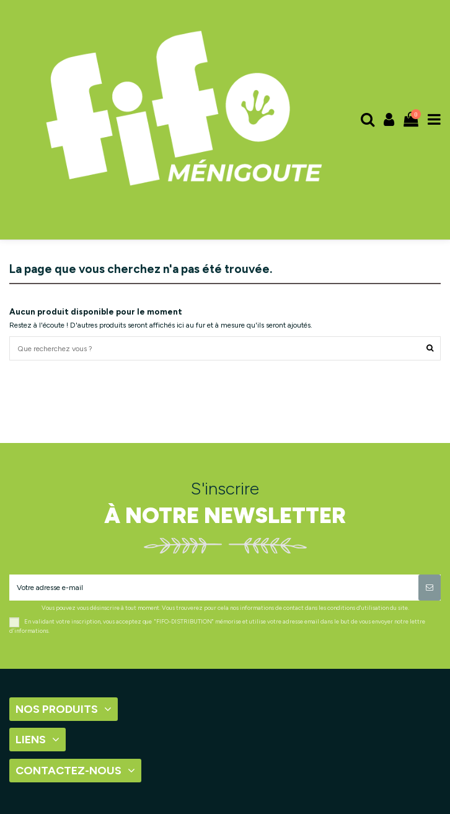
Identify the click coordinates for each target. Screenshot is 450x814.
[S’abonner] (429, 588)
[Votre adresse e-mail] (213, 588)
